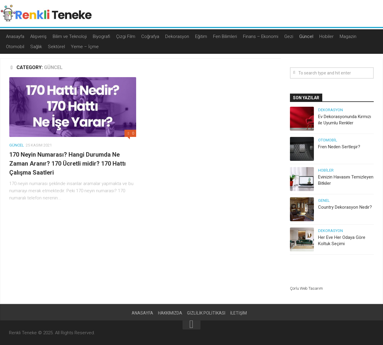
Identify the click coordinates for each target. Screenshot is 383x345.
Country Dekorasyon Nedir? (345, 207)
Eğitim (201, 36)
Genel (324, 200)
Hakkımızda (170, 313)
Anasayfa (15, 36)
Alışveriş (38, 36)
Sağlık (36, 46)
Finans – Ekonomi (260, 36)
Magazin (348, 36)
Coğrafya (150, 36)
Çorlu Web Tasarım (306, 288)
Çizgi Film (125, 36)
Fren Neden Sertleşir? (339, 146)
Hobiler (326, 36)
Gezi (288, 36)
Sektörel (56, 46)
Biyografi (101, 36)
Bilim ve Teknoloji (70, 36)
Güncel (306, 36)
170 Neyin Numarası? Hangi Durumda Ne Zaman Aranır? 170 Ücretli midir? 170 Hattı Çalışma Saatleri (67, 163)
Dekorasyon (177, 36)
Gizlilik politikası (206, 313)
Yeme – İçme (85, 46)
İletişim (238, 313)
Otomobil (15, 46)
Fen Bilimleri (225, 36)
